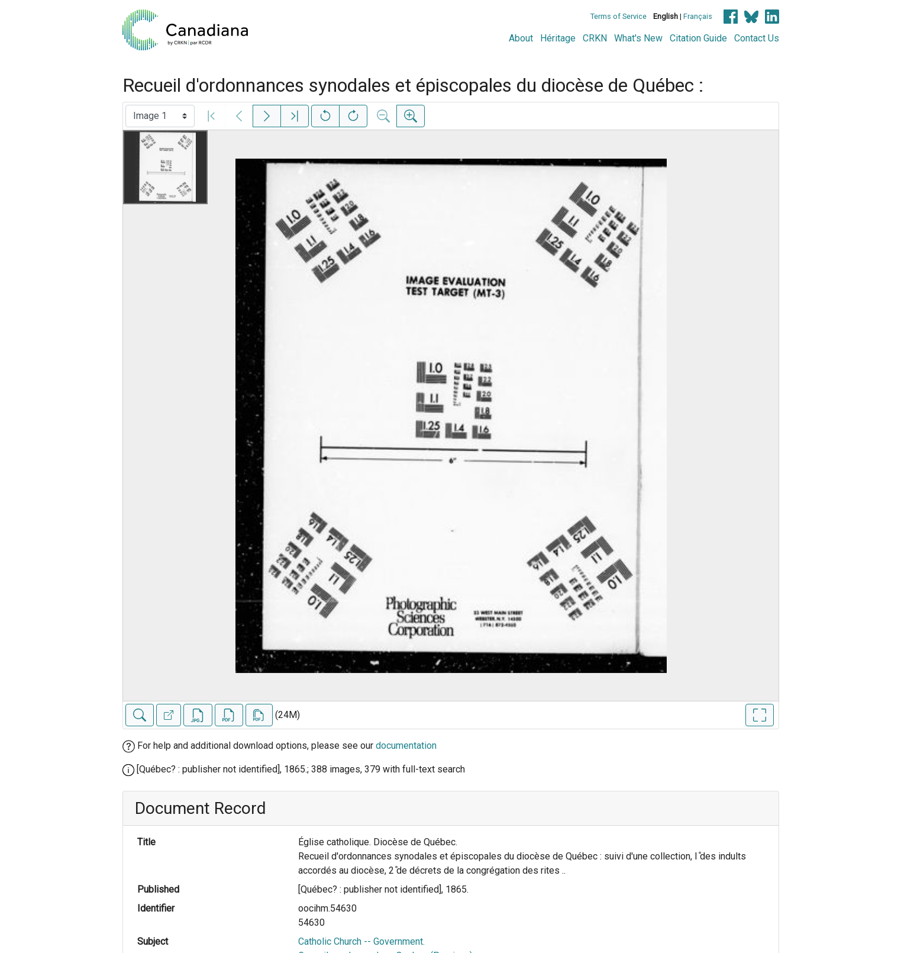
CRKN (595, 38)
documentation (406, 745)
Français (697, 16)
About (521, 38)
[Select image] (160, 116)
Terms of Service (618, 16)
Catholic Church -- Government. (361, 941)
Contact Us (756, 38)
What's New (638, 38)
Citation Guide (698, 38)
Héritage (558, 38)
